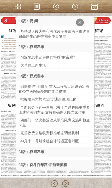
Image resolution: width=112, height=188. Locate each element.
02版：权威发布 (31, 47)
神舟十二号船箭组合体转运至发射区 (49, 141)
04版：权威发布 (31, 152)
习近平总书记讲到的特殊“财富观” (47, 57)
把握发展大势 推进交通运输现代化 (48, 99)
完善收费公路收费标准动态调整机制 (49, 133)
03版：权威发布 (31, 76)
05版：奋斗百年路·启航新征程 (43, 165)
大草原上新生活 (33, 65)
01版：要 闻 (28, 21)
